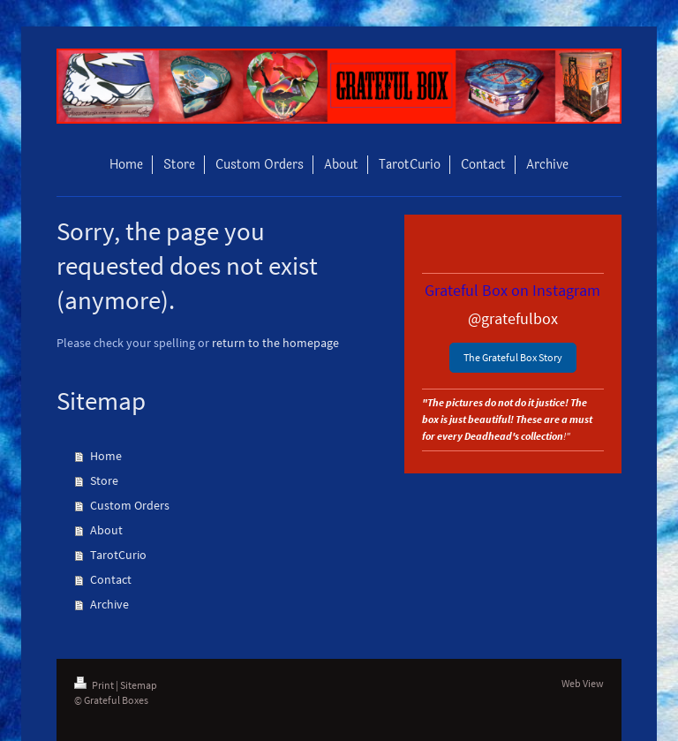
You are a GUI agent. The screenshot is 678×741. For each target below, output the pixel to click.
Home (106, 456)
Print (95, 685)
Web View (582, 683)
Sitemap (138, 685)
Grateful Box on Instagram (512, 290)
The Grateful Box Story (512, 357)
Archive (109, 604)
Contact (111, 579)
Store (104, 480)
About (106, 530)
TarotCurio (118, 555)
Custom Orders (130, 505)
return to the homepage (275, 343)
